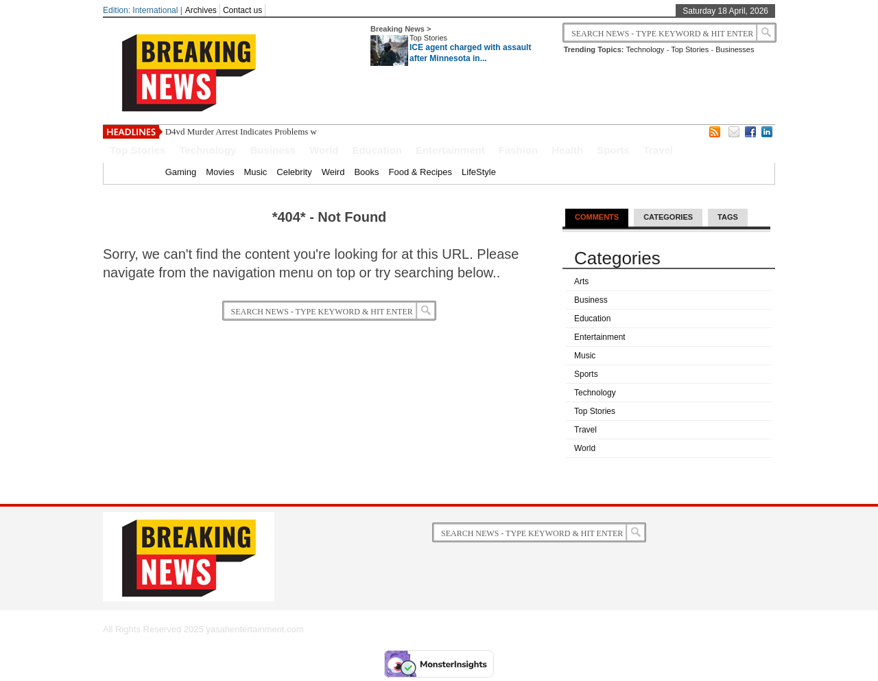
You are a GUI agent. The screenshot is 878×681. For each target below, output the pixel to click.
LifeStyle (479, 172)
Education (377, 150)
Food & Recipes (421, 172)
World (323, 150)
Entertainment (450, 150)
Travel (658, 150)
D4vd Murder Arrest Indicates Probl (229, 131)
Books (366, 172)
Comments (597, 217)
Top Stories (428, 38)
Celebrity (293, 172)
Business (273, 150)
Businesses (734, 49)
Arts (581, 281)
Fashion (518, 150)
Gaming (181, 172)
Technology (645, 49)
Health (567, 150)
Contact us (242, 10)
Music (255, 172)
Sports (613, 150)
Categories (668, 217)
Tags (727, 217)
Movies (220, 172)
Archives (201, 10)
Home (144, 172)
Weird (333, 172)
